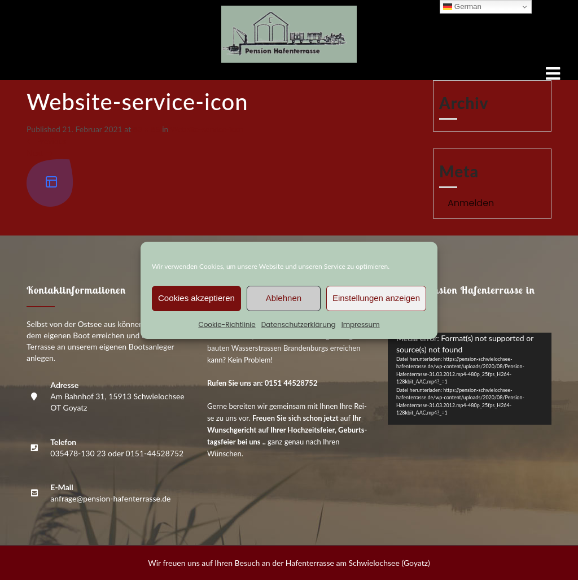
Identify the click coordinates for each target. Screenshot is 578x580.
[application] (469, 379)
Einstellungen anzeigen (376, 298)
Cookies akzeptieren (196, 298)
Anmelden (471, 203)
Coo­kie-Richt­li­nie (226, 324)
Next (40, 153)
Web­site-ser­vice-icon (207, 129)
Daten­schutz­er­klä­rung (298, 324)
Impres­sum (360, 324)
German (462, 6)
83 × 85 (146, 129)
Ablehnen (283, 298)
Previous (46, 141)
